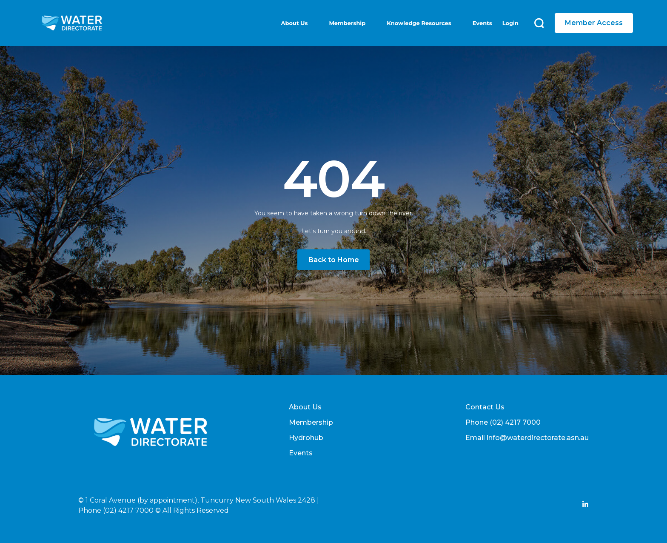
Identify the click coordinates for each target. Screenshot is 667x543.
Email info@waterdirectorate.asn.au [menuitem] (527, 438)
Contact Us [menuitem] (485, 407)
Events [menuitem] (482, 23)
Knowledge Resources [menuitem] (419, 23)
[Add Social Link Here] (585, 505)
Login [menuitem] (510, 23)
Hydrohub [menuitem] (306, 438)
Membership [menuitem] (347, 23)
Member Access (594, 23)
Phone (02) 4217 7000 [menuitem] (503, 422)
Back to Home (333, 260)
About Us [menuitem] (294, 23)
